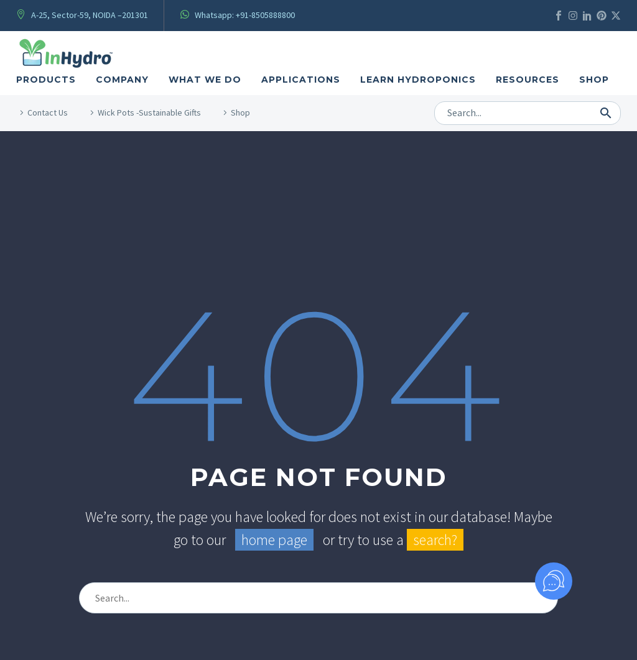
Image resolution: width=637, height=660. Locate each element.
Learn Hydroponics (418, 79)
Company (122, 79)
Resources (527, 79)
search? (435, 539)
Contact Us (47, 112)
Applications (300, 79)
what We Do (205, 79)
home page (274, 539)
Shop (594, 79)
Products (46, 79)
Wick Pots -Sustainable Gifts (149, 112)
